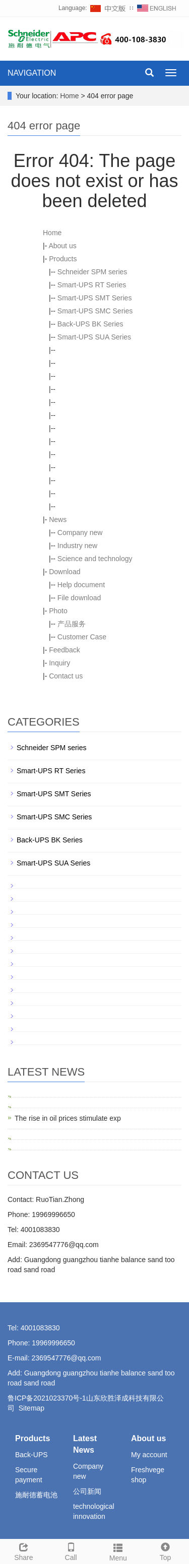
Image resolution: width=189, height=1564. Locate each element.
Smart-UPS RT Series (91, 285)
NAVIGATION (32, 73)
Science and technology (95, 559)
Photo (58, 611)
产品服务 (71, 624)
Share (23, 1550)
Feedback (64, 650)
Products (63, 259)
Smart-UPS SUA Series (94, 337)
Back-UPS (31, 1455)
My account (149, 1455)
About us (62, 246)
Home (69, 96)
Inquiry (59, 663)
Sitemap (31, 1408)
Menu (118, 1551)
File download (79, 598)
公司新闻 (87, 1491)
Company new (80, 533)
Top (165, 1550)
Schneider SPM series (92, 272)
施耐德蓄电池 (36, 1495)
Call (71, 1550)
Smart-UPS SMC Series (95, 311)
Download (64, 572)
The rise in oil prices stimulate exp (68, 1118)
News (58, 519)
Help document (81, 585)
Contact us (66, 676)
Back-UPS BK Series (90, 324)
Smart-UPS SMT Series (94, 298)
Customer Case (81, 637)
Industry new (77, 546)
